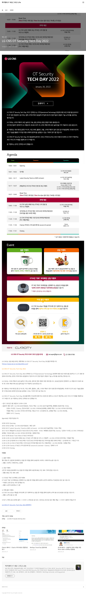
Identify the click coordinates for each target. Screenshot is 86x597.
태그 (6, 10)
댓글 (3, 557)
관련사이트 (5, 587)
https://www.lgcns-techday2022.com (15, 364)
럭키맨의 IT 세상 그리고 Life (11, 2)
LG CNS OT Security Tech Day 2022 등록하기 (16, 505)
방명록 (11, 10)
